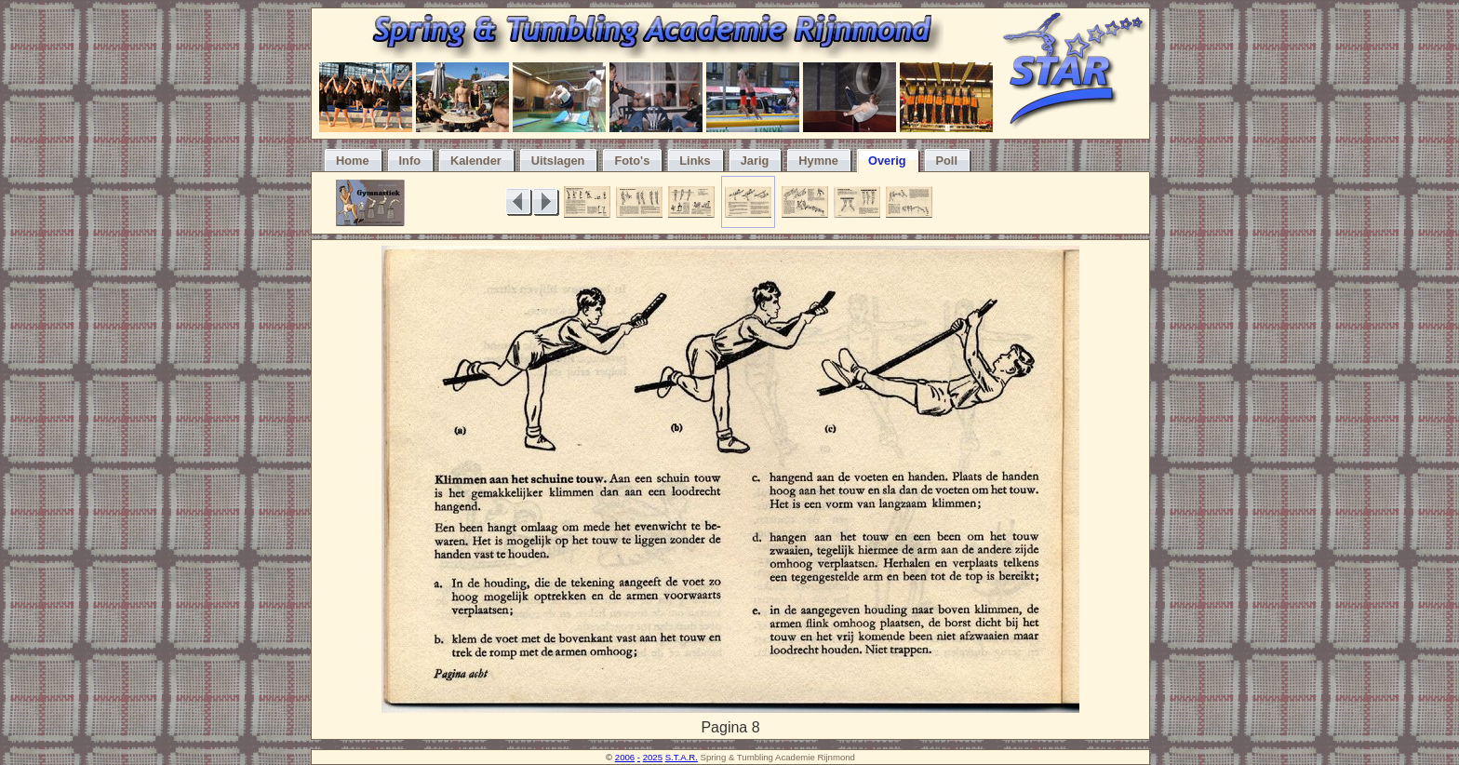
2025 (653, 757)
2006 (625, 757)
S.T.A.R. (681, 757)
